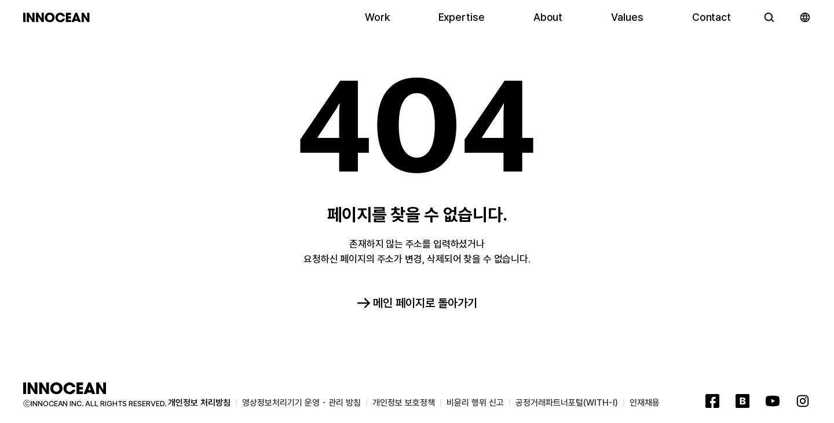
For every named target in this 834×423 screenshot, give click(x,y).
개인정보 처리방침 (199, 403)
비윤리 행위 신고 (475, 403)
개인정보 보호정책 (403, 403)
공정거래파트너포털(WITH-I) (566, 403)
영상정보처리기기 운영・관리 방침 (301, 403)
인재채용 (645, 403)
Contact (711, 20)
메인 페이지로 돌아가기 (417, 303)
